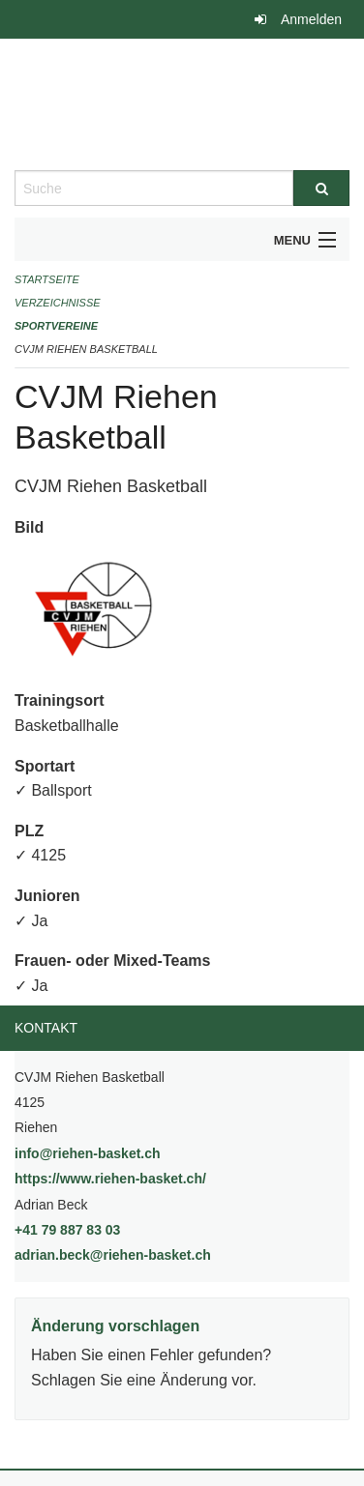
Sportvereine (56, 326)
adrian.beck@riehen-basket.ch (113, 1255)
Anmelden (311, 19)
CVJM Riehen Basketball (86, 349)
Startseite (47, 279)
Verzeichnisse (58, 302)
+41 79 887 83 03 (67, 1230)
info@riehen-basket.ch (88, 1153)
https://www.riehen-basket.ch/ (160, 1177)
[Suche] (321, 188)
